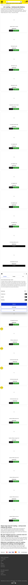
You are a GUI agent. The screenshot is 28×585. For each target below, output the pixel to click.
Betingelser (2, 571)
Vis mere (11, 30)
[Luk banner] (26, 273)
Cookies (2, 573)
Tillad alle (14, 304)
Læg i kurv (16, 30)
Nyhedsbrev (3, 565)
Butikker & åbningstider (4, 557)
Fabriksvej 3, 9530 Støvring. (11, 580)
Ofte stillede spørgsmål (4, 570)
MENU (2, 2)
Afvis (14, 310)
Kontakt (2, 560)
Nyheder (2, 563)
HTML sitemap (3, 574)
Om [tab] (23, 276)
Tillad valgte (14, 307)
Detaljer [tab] (14, 276)
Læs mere (20, 3)
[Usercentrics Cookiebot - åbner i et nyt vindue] (21, 274)
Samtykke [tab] (5, 276)
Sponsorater (3, 566)
